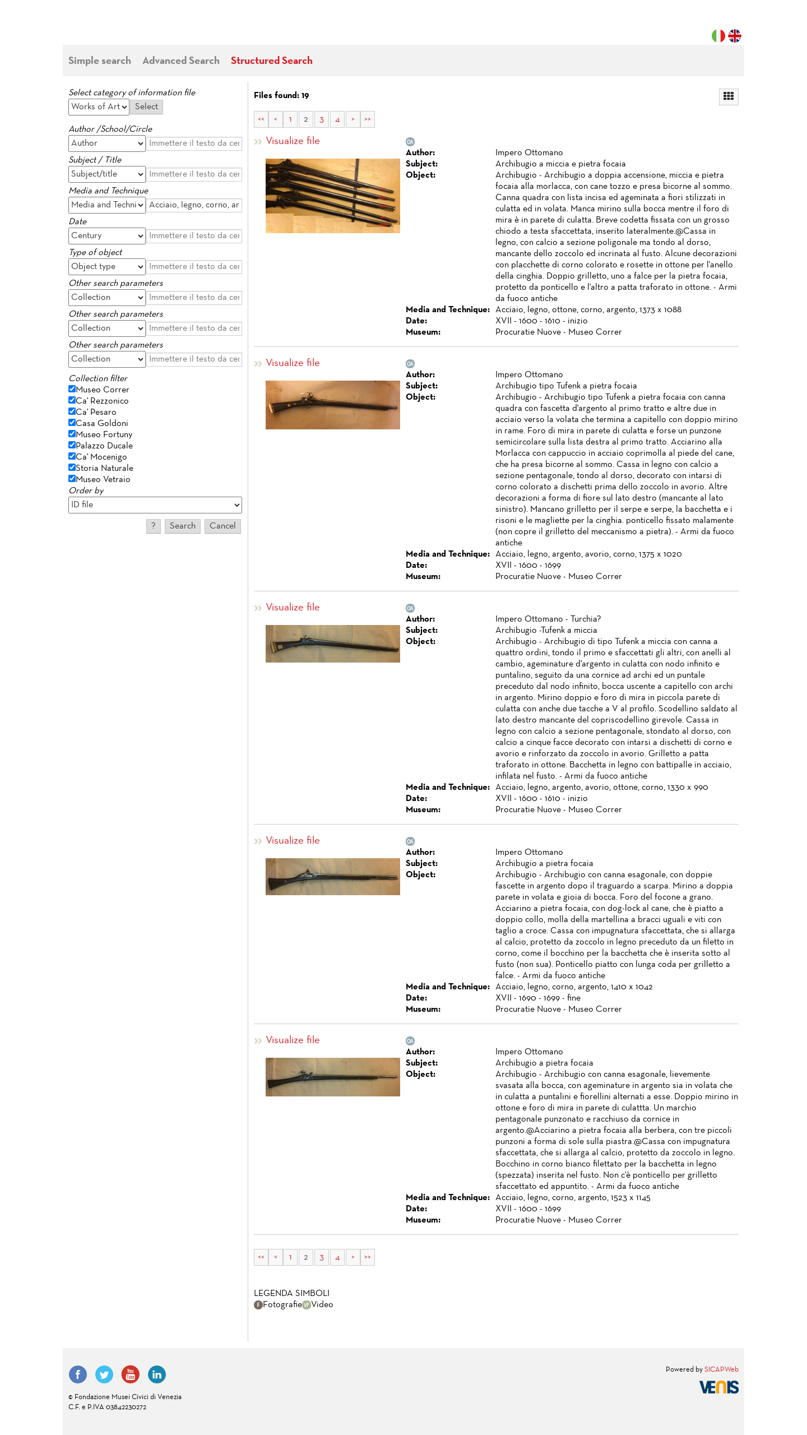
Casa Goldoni (102, 424)
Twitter (104, 1374)
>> (367, 119)
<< (261, 119)
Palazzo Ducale (104, 446)
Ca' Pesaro (96, 412)
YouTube (130, 1374)
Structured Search (272, 61)
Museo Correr (102, 390)
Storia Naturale (104, 469)
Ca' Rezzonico (102, 401)
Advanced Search (181, 61)
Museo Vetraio (103, 480)
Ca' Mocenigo (101, 457)
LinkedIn (156, 1374)
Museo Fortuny (104, 435)
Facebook (77, 1374)
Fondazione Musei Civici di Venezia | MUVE (114, 28)
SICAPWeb (721, 1370)
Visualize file (293, 141)
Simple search (99, 61)
